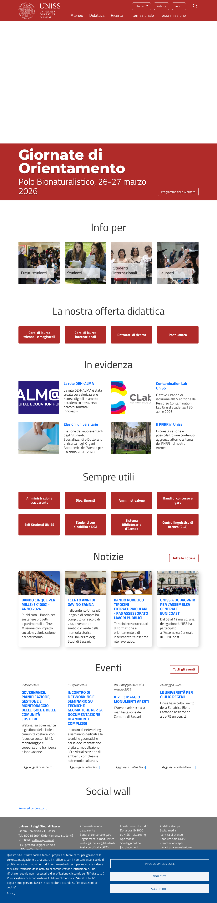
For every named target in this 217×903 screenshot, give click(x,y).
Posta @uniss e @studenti (97, 843)
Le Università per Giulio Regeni (176, 694)
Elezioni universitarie (81, 424)
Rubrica (161, 6)
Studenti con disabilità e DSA (85, 524)
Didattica (97, 15)
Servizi (178, 6)
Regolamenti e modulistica (97, 839)
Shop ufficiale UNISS (173, 839)
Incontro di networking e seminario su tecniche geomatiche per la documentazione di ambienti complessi (85, 707)
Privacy (11, 893)
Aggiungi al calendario (37, 767)
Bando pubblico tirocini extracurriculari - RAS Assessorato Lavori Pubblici (131, 609)
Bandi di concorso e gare (178, 500)
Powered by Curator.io (32, 808)
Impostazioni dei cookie (159, 864)
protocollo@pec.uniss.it (40, 844)
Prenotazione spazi (172, 843)
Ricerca (117, 15)
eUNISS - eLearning (133, 834)
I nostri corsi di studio (134, 826)
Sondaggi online (130, 843)
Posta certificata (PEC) (94, 847)
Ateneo (77, 15)
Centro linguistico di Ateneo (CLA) (177, 524)
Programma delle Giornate (178, 191)
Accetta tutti (159, 889)
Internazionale (141, 15)
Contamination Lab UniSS (171, 385)
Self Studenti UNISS (39, 524)
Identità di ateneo (171, 834)
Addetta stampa (170, 826)
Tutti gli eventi (184, 669)
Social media (168, 830)
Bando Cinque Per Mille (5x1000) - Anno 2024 (38, 604)
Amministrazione (132, 500)
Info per (140, 6)
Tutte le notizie (184, 558)
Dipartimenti (85, 500)
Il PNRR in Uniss (169, 424)
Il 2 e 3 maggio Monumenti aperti (131, 699)
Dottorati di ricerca (131, 334)
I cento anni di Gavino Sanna (81, 602)
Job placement (129, 847)
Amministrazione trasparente (39, 500)
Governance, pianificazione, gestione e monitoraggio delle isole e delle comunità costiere (39, 705)
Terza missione (173, 15)
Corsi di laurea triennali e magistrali (39, 334)
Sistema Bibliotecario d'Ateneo (131, 524)
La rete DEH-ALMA (79, 383)
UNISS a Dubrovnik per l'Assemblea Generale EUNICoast (177, 606)
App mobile (127, 839)
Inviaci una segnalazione (176, 847)
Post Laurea (178, 334)
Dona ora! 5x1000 (131, 830)
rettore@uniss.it (43, 840)
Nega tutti (159, 876)
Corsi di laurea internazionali (85, 334)
